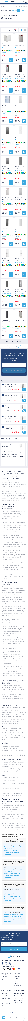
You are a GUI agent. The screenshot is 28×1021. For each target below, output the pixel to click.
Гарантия (17, 981)
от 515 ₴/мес (4, 205)
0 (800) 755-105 (19, 960)
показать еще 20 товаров (14, 341)
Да (19, 10)
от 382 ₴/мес (4, 113)
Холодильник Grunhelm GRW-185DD (7, 259)
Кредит (16, 983)
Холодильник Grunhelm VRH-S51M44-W (6, 45)
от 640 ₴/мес (17, 236)
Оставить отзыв (6, 47)
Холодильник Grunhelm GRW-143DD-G (7, 137)
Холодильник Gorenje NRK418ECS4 (11, 396)
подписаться (14, 949)
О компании (5, 976)
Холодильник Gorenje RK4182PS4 (11, 406)
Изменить (23, 10)
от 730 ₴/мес (17, 297)
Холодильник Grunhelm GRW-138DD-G (20, 75)
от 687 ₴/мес (4, 297)
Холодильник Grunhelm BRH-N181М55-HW (20, 259)
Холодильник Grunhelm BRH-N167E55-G (20, 290)
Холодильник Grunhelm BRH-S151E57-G (20, 167)
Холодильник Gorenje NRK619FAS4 (11, 428)
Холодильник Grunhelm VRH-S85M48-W (20, 45)
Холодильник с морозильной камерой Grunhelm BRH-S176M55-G (7, 229)
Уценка (4, 6)
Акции (11, 6)
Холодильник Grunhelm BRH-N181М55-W (20, 229)
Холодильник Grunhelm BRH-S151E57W (20, 137)
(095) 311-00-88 (18, 998)
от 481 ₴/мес (17, 144)
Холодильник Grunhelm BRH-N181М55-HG (7, 321)
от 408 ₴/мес (17, 113)
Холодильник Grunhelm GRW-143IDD (7, 167)
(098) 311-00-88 (18, 1000)
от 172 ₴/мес (4, 52)
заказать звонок (18, 962)
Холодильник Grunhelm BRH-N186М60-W (20, 321)
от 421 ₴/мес (4, 144)
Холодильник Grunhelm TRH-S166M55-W (6, 198)
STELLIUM (20, 1013)
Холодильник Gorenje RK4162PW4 (7, 445)
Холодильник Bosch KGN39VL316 (11, 417)
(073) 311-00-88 (18, 995)
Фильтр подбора (10, 30)
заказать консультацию (14, 370)
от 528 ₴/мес (17, 205)
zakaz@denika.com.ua (20, 1003)
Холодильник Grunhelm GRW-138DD (7, 106)
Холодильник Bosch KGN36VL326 (11, 385)
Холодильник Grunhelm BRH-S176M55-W (20, 198)
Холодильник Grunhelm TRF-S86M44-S (6, 75)
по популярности (14, 25)
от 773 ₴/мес (17, 328)
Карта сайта (17, 985)
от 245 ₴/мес (17, 52)
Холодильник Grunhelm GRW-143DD (20, 106)
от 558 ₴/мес (4, 236)
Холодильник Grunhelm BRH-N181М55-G (7, 290)
